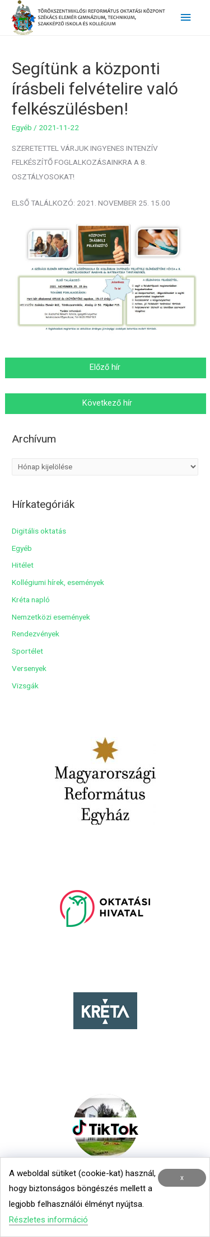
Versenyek (29, 668)
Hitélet (23, 564)
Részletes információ (48, 1220)
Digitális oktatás (39, 530)
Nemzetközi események (51, 616)
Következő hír (106, 403)
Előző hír (106, 367)
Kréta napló (31, 599)
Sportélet (27, 650)
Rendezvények (35, 633)
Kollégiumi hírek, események (58, 582)
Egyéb (22, 127)
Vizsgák (25, 685)
